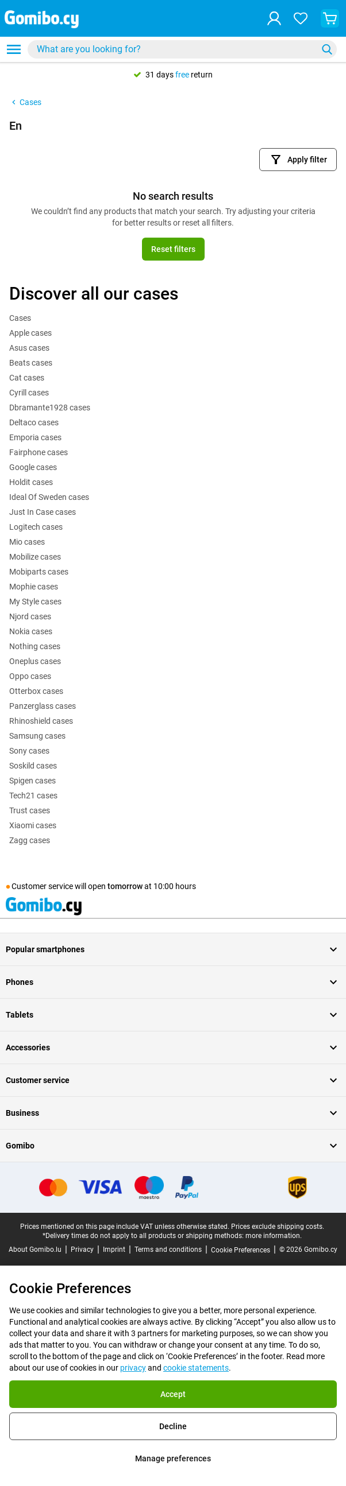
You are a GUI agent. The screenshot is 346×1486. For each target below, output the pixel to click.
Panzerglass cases (42, 706)
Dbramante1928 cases (49, 407)
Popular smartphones (173, 949)
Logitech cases (36, 526)
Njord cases (30, 616)
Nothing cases (34, 646)
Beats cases (30, 362)
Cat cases (26, 377)
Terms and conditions (168, 1250)
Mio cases (27, 541)
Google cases (33, 467)
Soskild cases (33, 765)
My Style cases (35, 601)
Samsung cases (37, 735)
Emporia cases (35, 437)
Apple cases (30, 332)
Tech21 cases (33, 795)
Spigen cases (32, 780)
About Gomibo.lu (35, 1250)
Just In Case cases (42, 512)
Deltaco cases (34, 422)
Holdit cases (31, 482)
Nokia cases (30, 631)
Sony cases (29, 750)
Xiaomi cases (32, 825)
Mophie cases (33, 586)
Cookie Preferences (240, 1250)
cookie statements (196, 1367)
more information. (273, 1236)
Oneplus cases (35, 661)
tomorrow (125, 886)
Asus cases (29, 347)
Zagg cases (29, 840)
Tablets (173, 1015)
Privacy (82, 1250)
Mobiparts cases (38, 571)
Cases (25, 102)
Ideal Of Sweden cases (49, 497)
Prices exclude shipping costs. (277, 1227)
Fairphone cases (38, 452)
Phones (173, 982)
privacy (133, 1367)
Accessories (173, 1047)
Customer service (173, 1080)
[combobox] (182, 49)
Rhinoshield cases (41, 720)
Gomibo (173, 1146)
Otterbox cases (36, 691)
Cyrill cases (29, 392)
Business (173, 1113)
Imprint (114, 1250)
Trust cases (29, 810)
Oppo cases (30, 676)
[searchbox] (174, 49)
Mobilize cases (35, 556)
